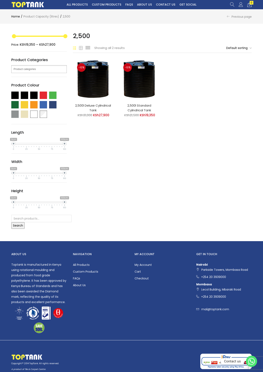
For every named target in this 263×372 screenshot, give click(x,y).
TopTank (33, 363)
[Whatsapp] (251, 361)
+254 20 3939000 (213, 277)
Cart (138, 272)
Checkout (142, 278)
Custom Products (106, 4)
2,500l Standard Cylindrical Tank (139, 107)
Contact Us (165, 4)
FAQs (129, 4)
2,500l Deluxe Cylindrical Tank (93, 107)
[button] (249, 4)
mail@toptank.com (215, 309)
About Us (144, 4)
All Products (77, 4)
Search (18, 225)
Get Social (187, 4)
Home (15, 16)
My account (143, 265)
